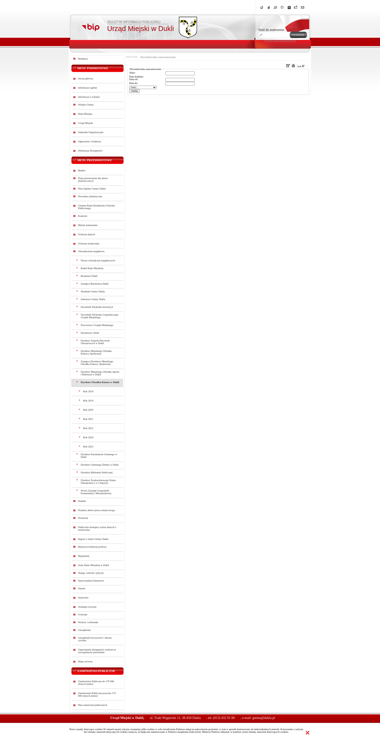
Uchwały (82, 614)
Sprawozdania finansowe (91, 580)
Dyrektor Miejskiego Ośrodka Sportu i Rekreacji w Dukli (100, 373)
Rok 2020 (88, 409)
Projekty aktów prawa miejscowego (96, 510)
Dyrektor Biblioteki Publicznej (96, 472)
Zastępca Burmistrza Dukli (95, 283)
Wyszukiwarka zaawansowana (157, 57)
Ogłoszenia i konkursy (89, 141)
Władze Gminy (86, 104)
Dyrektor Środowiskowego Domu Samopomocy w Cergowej (98, 481)
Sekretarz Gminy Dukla (93, 299)
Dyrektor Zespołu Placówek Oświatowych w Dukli (95, 342)
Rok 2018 (88, 391)
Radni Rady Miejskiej (92, 268)
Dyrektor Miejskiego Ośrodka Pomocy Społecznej (96, 352)
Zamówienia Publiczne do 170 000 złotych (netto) (96, 682)
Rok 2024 (88, 437)
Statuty (81, 588)
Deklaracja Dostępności (90, 150)
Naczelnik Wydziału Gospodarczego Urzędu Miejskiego (99, 316)
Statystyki (83, 597)
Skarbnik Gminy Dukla (93, 291)
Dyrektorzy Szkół (90, 333)
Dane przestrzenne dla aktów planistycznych (93, 179)
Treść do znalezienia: (271, 29)
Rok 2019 (88, 400)
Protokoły (83, 518)
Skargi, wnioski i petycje (91, 573)
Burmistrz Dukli (89, 276)
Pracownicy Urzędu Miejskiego (97, 325)
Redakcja (83, 58)
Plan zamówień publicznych (92, 705)
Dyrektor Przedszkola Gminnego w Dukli (99, 455)
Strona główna (85, 78)
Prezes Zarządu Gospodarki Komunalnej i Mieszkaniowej (96, 492)
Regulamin (83, 556)
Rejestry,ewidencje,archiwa (92, 546)
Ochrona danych (86, 234)
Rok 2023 (88, 446)
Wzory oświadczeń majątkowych (98, 260)
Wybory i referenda (88, 622)
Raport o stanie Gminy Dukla (93, 539)
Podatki (82, 501)
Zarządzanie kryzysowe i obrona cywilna (95, 639)
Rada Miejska (85, 114)
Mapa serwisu (85, 661)
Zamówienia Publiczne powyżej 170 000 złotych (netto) (97, 694)
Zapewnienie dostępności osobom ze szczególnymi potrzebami (97, 651)
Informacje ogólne (87, 87)
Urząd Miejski (85, 123)
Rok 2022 (88, 428)
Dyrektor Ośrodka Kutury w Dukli (100, 382)
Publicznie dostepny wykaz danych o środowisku (97, 528)
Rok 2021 (88, 419)
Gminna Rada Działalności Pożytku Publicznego (96, 207)
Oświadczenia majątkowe (91, 251)
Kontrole (82, 216)
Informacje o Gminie (89, 97)
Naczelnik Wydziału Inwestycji (97, 307)
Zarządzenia (84, 630)
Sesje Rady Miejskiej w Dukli (93, 565)
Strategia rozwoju (87, 606)
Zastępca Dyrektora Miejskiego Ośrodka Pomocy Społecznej (97, 362)
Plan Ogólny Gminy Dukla (92, 188)
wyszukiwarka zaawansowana (280, 40)
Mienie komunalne (87, 225)
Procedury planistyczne (90, 196)
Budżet (81, 170)
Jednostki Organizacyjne (90, 132)
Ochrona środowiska (88, 243)
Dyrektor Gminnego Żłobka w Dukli (100, 464)
